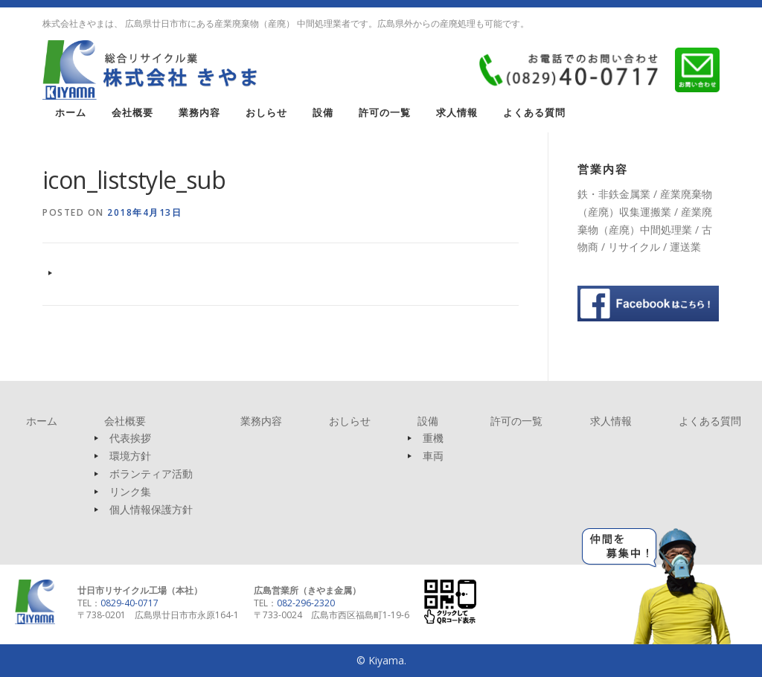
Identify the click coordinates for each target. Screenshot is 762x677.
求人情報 (457, 112)
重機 (433, 438)
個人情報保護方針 (151, 509)
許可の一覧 (385, 112)
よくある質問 (534, 112)
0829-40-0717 (129, 603)
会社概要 (132, 112)
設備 (323, 112)
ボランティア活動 (151, 473)
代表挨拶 (130, 438)
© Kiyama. (381, 660)
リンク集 (130, 491)
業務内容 (199, 112)
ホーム (70, 112)
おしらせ (266, 112)
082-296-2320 (306, 603)
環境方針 (130, 456)
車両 (433, 456)
